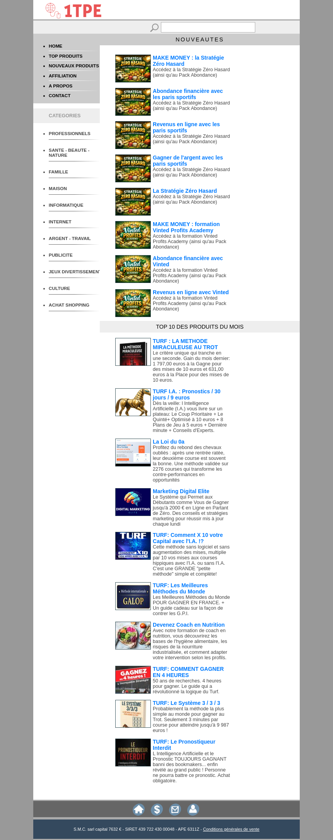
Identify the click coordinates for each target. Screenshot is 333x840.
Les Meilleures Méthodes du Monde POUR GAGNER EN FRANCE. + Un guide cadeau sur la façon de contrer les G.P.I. (191, 605)
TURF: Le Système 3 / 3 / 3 (186, 703)
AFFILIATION (63, 75)
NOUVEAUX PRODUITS (74, 65)
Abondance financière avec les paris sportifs (188, 94)
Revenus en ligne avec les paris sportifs (186, 127)
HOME (55, 45)
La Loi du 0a (168, 442)
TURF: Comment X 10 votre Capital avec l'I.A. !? (188, 538)
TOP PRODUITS (65, 55)
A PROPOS (60, 85)
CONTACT (59, 95)
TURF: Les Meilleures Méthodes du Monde (180, 588)
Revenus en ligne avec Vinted (191, 292)
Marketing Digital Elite (181, 491)
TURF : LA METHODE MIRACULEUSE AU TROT (185, 344)
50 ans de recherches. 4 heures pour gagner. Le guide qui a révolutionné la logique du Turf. (187, 686)
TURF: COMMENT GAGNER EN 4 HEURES (188, 672)
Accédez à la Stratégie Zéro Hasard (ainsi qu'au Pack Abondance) (191, 72)
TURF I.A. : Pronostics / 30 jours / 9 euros (186, 394)
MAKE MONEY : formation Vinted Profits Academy (186, 227)
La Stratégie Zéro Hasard (185, 191)
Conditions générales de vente (231, 829)
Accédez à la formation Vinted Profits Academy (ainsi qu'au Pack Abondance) (189, 241)
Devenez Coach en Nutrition (189, 625)
